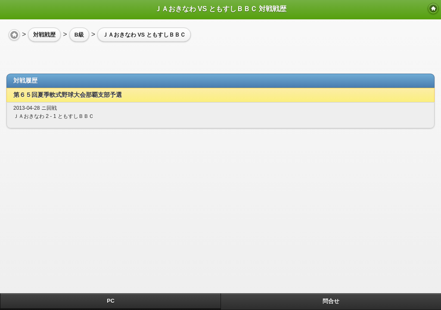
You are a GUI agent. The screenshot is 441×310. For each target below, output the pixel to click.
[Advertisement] (75, 54)
